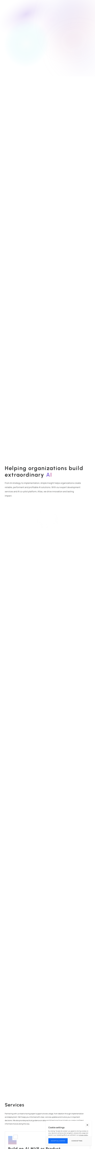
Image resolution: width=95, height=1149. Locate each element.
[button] (87, 1125)
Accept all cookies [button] (58, 1141)
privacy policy (83, 1135)
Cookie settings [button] (76, 1141)
